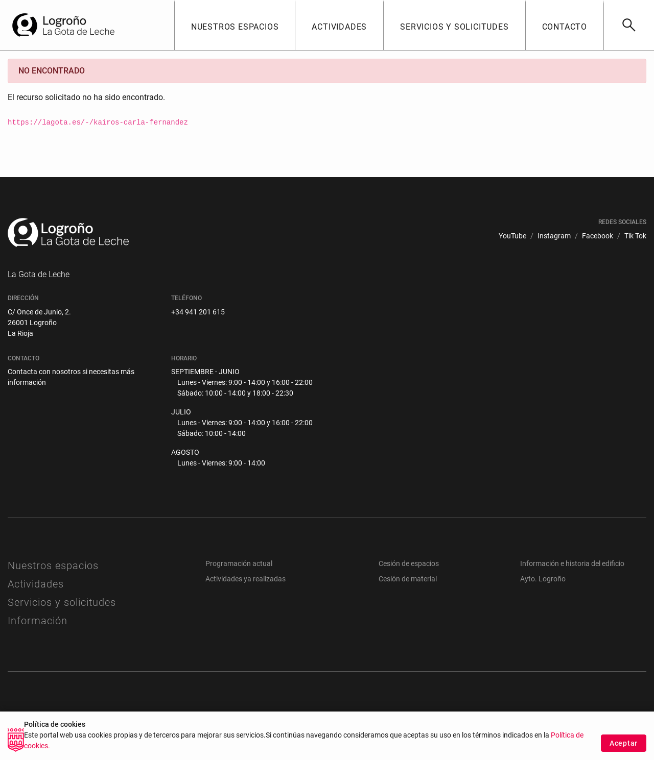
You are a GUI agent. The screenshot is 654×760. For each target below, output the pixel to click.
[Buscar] (628, 25)
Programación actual (238, 563)
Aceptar (624, 749)
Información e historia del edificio (572, 563)
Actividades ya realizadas (245, 579)
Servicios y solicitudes (62, 602)
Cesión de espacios (409, 563)
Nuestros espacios (53, 565)
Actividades (36, 584)
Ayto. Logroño (543, 579)
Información (37, 621)
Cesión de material (408, 579)
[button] (234, 25)
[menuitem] (512, 236)
